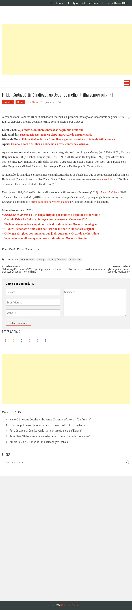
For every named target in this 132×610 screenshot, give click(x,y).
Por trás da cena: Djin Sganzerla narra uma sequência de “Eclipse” (46, 430)
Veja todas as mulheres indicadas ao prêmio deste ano (50, 129)
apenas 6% (105, 179)
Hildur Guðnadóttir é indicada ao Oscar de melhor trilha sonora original (49, 228)
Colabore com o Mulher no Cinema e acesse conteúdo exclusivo (49, 144)
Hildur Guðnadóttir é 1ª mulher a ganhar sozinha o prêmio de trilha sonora (68, 139)
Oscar (20, 102)
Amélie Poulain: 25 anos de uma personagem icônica (39, 442)
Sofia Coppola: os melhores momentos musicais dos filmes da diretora (48, 425)
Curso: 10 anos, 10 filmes (118, 3)
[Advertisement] (67, 49)
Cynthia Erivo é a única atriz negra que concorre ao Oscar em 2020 (45, 219)
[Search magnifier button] (127, 462)
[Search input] (64, 462)
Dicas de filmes (57, 3)
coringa (41, 259)
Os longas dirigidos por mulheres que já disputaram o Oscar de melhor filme (51, 233)
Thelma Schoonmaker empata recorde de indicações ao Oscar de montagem (51, 224)
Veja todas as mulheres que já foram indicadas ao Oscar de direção (45, 238)
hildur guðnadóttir (57, 259)
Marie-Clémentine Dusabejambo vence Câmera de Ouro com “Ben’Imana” (50, 419)
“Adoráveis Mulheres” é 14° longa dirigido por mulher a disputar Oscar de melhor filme (31, 270)
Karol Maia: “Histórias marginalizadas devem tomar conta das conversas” (50, 436)
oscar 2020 (75, 259)
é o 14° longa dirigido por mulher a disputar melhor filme (52, 214)
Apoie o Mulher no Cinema (85, 3)
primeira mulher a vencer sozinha (50, 201)
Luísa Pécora (32, 101)
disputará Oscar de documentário (56, 134)
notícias (8, 102)
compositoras (27, 259)
